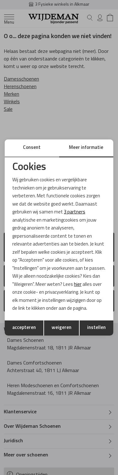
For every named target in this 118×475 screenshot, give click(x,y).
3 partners (74, 212)
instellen (96, 327)
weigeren (61, 327)
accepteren (24, 327)
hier (77, 284)
